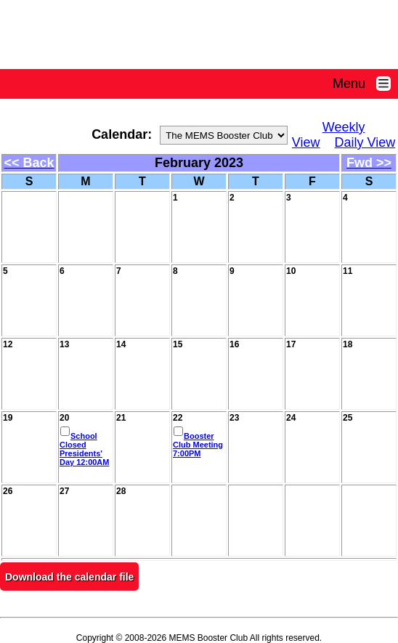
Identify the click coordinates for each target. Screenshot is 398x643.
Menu (365, 83)
